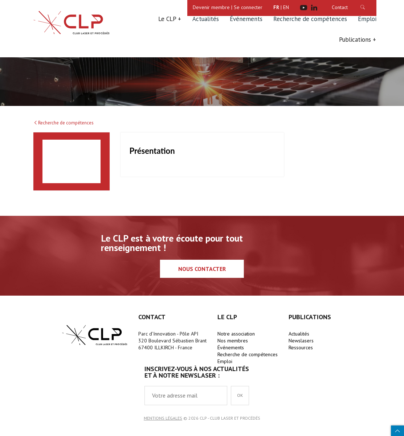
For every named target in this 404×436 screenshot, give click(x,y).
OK (240, 395)
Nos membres (232, 340)
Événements (246, 19)
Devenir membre (211, 7)
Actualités (205, 19)
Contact (340, 7)
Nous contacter (202, 268)
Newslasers (301, 340)
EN (286, 7)
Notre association (236, 333)
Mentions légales (163, 418)
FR (276, 7)
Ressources (301, 347)
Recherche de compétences (310, 19)
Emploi (367, 19)
